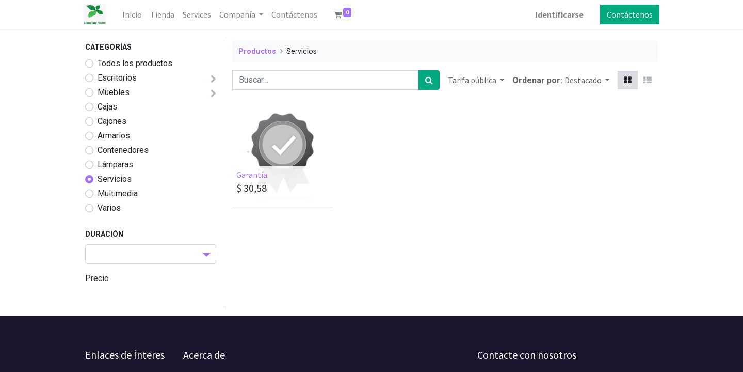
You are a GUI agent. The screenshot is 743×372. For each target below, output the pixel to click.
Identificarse (558, 14)
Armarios (114, 136)
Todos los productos (135, 63)
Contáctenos (628, 14)
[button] (586, 80)
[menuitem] (134, 14)
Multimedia (118, 193)
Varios (109, 208)
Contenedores (123, 150)
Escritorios (117, 78)
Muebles (114, 92)
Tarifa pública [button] (473, 80)
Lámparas (115, 164)
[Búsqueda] (429, 80)
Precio (97, 278)
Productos (257, 51)
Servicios (115, 179)
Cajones (112, 121)
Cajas (107, 107)
